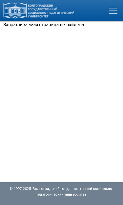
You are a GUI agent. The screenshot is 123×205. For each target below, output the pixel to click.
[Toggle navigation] (113, 11)
